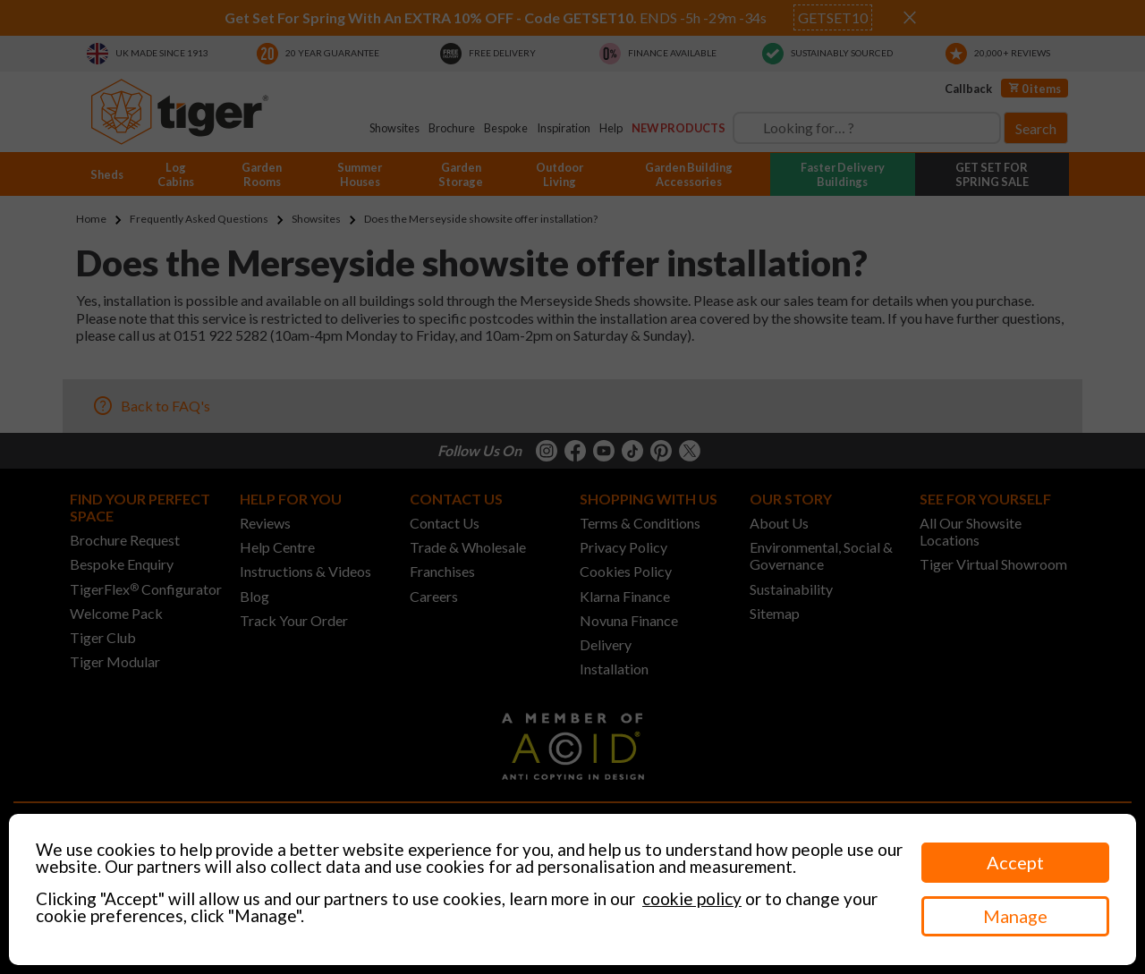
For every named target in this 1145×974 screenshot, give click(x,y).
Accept (1015, 862)
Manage (1015, 916)
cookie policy (692, 898)
